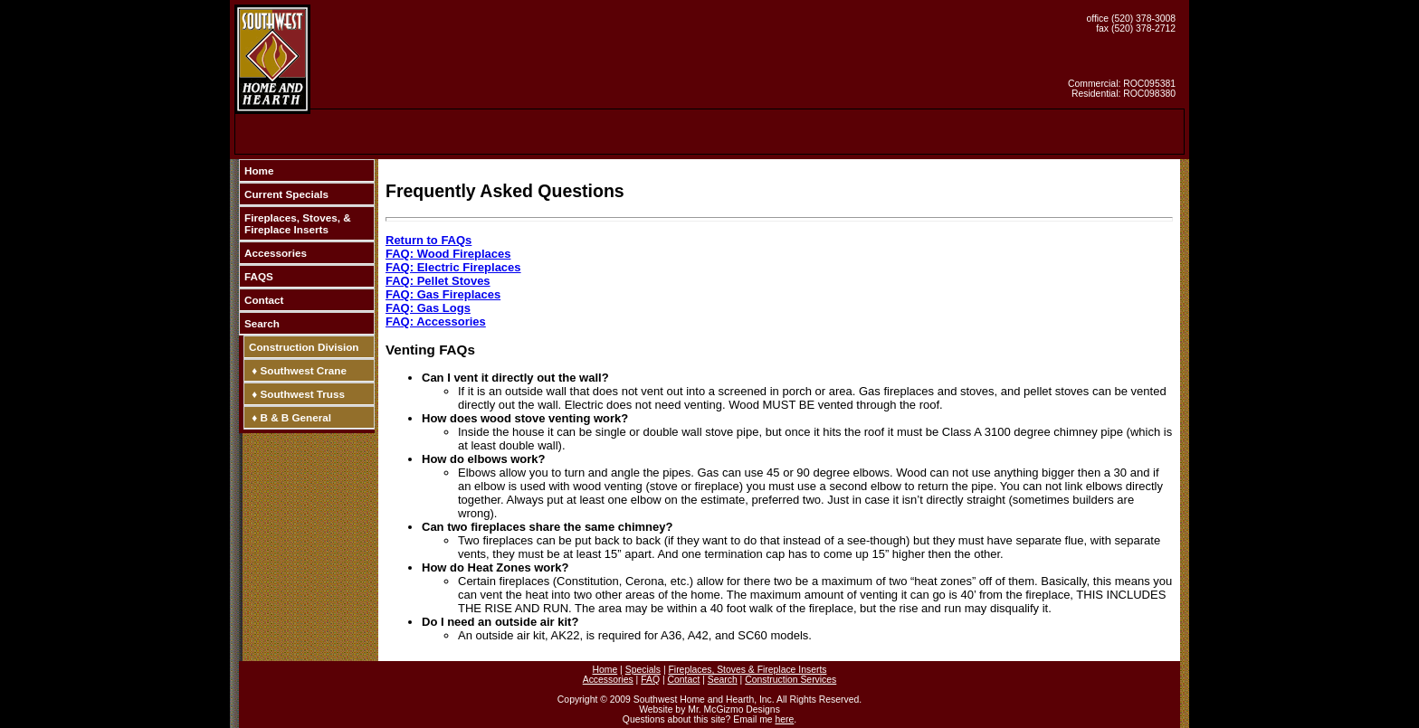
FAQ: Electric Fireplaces (453, 267)
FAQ (650, 680)
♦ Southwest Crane (298, 370)
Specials (643, 670)
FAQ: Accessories (436, 321)
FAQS (258, 276)
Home (258, 170)
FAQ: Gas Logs (428, 308)
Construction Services (790, 680)
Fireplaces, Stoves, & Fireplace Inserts (297, 223)
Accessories (275, 253)
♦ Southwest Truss (297, 394)
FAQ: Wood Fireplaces (448, 253)
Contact (264, 300)
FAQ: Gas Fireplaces (443, 294)
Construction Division (303, 347)
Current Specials (286, 194)
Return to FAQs (428, 240)
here (784, 719)
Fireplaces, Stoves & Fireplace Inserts (747, 670)
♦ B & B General (290, 417)
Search (262, 323)
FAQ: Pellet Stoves (438, 281)
